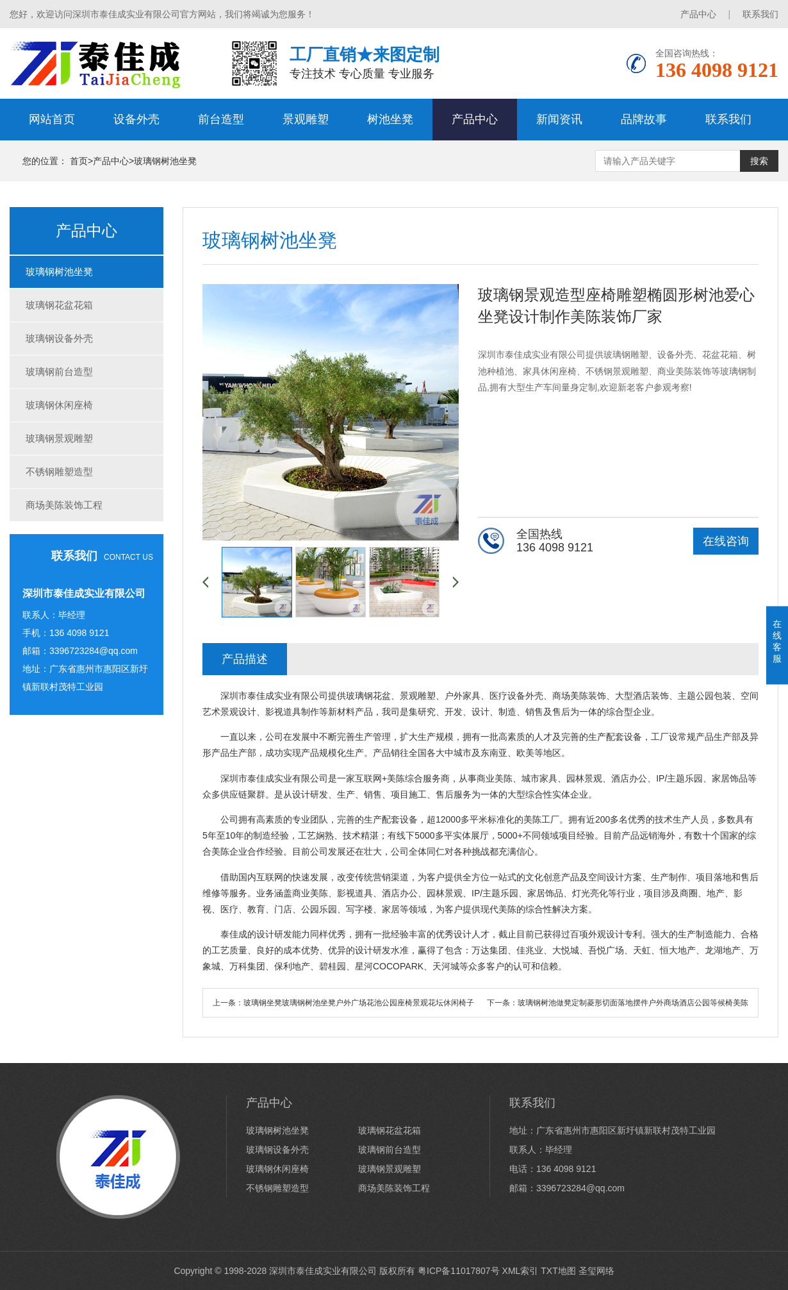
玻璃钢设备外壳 (59, 338)
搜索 (759, 161)
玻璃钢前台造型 (59, 371)
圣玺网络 (596, 1271)
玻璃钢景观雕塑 (59, 438)
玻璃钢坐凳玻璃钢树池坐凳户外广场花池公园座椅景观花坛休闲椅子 (358, 1002)
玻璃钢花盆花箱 (59, 304)
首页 (79, 161)
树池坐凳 (390, 119)
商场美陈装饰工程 (64, 504)
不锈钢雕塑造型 (59, 471)
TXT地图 (558, 1271)
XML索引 (520, 1271)
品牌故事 (644, 119)
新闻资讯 (559, 119)
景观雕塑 (306, 119)
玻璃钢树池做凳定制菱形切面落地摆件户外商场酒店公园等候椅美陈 (633, 1002)
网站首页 (52, 119)
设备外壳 (136, 119)
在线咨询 (726, 541)
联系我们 (760, 14)
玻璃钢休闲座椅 (59, 404)
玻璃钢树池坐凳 (165, 161)
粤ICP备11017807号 (459, 1271)
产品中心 (698, 14)
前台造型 (221, 119)
